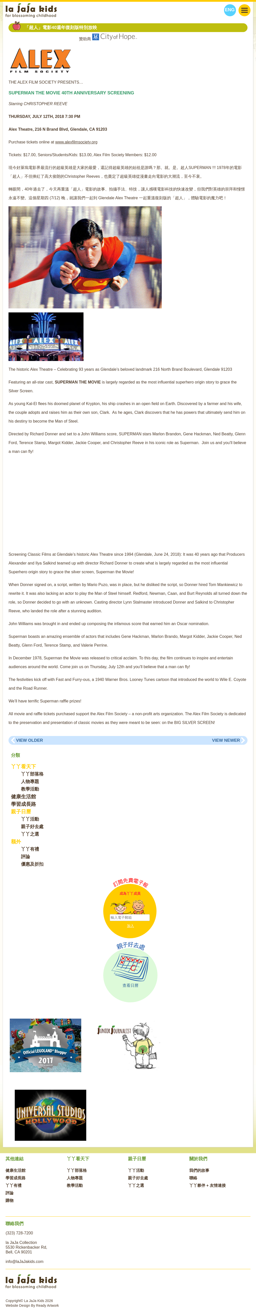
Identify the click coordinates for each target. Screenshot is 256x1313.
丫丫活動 (30, 819)
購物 (10, 1200)
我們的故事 (199, 1170)
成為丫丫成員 (130, 893)
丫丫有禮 (30, 849)
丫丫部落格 (32, 774)
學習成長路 (23, 804)
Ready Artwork (47, 1305)
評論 (25, 856)
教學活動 (30, 789)
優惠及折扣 (32, 864)
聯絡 (193, 1178)
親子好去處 (32, 826)
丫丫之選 (30, 834)
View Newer (226, 740)
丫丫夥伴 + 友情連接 (207, 1185)
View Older (29, 740)
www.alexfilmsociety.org (76, 142)
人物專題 (30, 781)
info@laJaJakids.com (24, 1261)
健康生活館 (23, 796)
